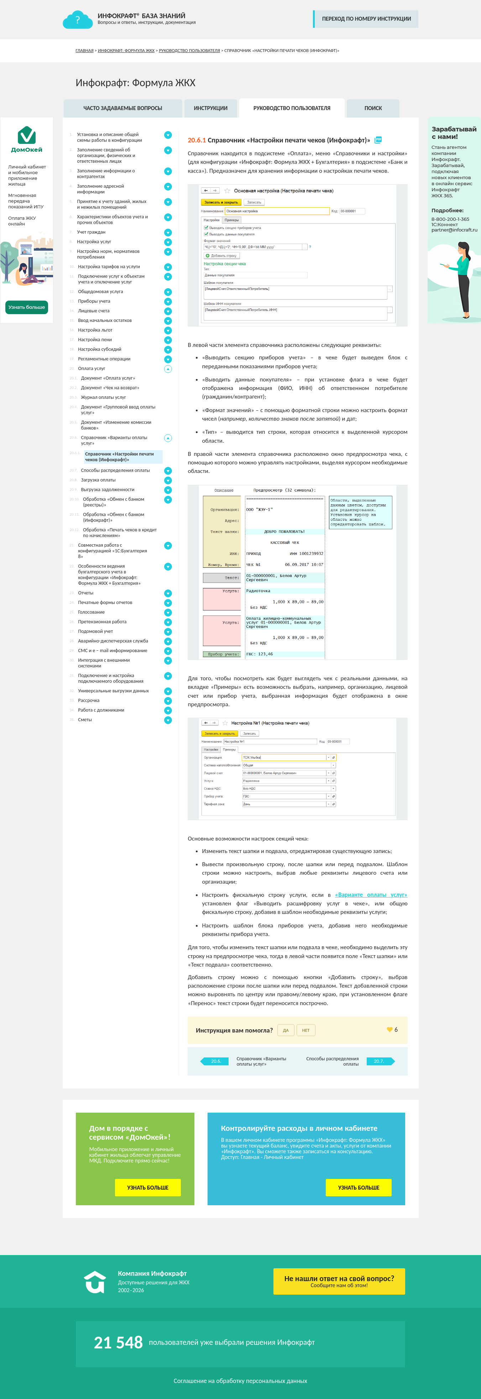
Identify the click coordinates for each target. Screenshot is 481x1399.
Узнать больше (147, 1187)
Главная (85, 50)
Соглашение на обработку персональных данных (240, 1381)
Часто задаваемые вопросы (122, 108)
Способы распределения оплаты (333, 1061)
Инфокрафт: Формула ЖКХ (126, 50)
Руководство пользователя (189, 50)
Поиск (373, 108)
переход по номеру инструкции (366, 18)
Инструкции (211, 108)
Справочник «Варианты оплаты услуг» (262, 1061)
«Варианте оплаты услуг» (371, 895)
